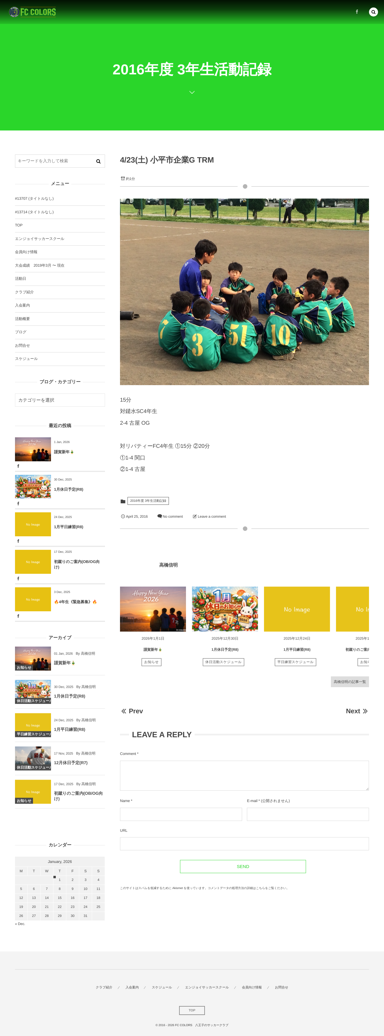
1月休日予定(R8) (225, 653)
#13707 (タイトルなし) (34, 198)
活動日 (20, 279)
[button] (373, 11)
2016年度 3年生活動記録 (148, 501)
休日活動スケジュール (224, 666)
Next (357, 711)
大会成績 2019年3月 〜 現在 (39, 265)
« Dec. (20, 924)
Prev (131, 711)
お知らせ (151, 666)
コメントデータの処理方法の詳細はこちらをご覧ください (247, 888)
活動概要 (22, 319)
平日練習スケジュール (296, 666)
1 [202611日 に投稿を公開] (60, 880)
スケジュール (26, 359)
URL (124, 830)
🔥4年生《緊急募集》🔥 (75, 602)
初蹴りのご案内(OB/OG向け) (77, 564)
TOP (18, 225)
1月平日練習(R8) (297, 653)
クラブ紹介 (24, 292)
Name (125, 801)
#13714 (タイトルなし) (34, 212)
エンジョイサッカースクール (39, 239)
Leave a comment (212, 516)
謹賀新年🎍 (153, 653)
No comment (173, 516)
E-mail (252, 801)
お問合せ (22, 345)
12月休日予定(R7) (71, 766)
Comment (128, 754)
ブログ (20, 332)
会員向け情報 (26, 252)
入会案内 (22, 305)
